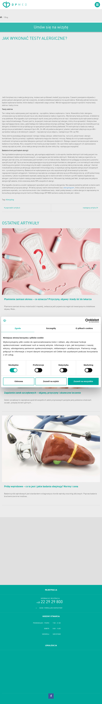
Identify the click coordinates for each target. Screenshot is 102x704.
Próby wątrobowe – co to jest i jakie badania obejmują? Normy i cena (41, 486)
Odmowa (19, 381)
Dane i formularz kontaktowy (50, 608)
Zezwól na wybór (51, 381)
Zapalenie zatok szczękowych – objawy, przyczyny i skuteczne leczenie (42, 393)
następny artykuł (90, 208)
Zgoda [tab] (18, 328)
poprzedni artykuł (12, 208)
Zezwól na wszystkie (83, 381)
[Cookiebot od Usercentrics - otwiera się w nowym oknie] (87, 321)
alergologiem (69, 188)
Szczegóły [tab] (51, 328)
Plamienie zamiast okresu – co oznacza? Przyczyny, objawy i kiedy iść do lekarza (48, 299)
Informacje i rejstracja (50, 598)
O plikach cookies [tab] (84, 328)
